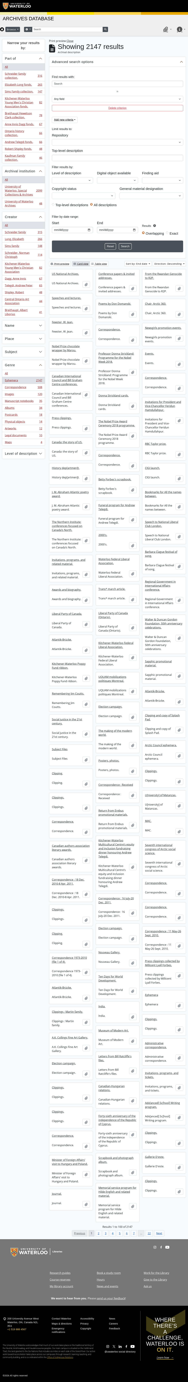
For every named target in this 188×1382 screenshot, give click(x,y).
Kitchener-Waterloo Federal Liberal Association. (115, 645)
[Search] (67, 29)
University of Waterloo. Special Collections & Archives (23, 190)
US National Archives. (65, 274)
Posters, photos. (108, 760)
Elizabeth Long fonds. (23, 85)
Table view (99, 263)
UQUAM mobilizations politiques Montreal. (112, 679)
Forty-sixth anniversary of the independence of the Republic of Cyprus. (117, 1120)
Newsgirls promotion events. (163, 328)
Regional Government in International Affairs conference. (160, 586)
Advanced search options (73, 62)
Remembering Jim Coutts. (68, 693)
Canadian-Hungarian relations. (111, 1088)
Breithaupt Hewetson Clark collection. (23, 115)
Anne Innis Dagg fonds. (23, 125)
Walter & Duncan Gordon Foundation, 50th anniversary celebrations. (163, 623)
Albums (23, 408)
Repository (60, 135)
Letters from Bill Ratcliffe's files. (115, 1058)
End (100, 223)
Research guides (60, 1273)
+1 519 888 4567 (16, 1329)
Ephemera (23, 381)
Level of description (21, 453)
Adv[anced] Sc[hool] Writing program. (162, 1105)
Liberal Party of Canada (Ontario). (113, 615)
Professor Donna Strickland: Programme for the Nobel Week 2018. (116, 358)
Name (9, 325)
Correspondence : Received (115, 785)
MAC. (148, 821)
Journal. (57, 1194)
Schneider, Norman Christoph (23, 255)
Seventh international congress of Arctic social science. (160, 849)
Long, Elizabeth (23, 240)
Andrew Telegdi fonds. (23, 142)
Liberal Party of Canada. (67, 614)
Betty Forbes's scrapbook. (114, 479)
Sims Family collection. (23, 92)
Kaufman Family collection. (23, 158)
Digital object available (114, 173)
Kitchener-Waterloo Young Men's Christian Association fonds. (23, 102)
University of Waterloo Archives (23, 203)
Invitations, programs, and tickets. (161, 1075)
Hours (101, 1279)
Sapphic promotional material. (158, 663)
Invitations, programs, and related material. (68, 562)
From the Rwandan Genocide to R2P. (163, 276)
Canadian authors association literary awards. (71, 848)
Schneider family (23, 233)
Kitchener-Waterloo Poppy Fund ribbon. (69, 666)
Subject (11, 352)
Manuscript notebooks (23, 401)
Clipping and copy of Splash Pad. (162, 717)
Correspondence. (109, 329)
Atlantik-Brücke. (62, 639)
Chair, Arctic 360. (155, 304)
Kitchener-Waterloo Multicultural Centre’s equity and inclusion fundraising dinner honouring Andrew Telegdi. (116, 848)
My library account (61, 1286)
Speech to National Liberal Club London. (161, 524)
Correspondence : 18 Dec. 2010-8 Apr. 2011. (68, 882)
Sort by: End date (137, 263)
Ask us (148, 1286)
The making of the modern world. (115, 733)
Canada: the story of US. (67, 442)
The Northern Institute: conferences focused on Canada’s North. (67, 526)
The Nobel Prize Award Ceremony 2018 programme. (116, 423)
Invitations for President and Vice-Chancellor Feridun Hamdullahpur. (163, 406)
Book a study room (109, 1273)
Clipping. (57, 773)
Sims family (23, 246)
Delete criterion (118, 108)
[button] (167, 29)
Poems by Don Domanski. (114, 304)
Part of (10, 58)
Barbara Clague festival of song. (161, 554)
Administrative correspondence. (156, 1045)
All (6, 67)
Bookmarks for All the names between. (163, 494)
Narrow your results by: (23, 45)
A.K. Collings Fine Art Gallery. (70, 1037)
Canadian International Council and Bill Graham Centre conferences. (67, 380)
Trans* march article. (111, 589)
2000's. (102, 535)
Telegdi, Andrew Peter (23, 286)
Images (23, 395)
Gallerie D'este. (154, 1157)
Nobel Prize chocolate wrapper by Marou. (66, 348)
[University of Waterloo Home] (17, 6)
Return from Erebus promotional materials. (113, 812)
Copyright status (64, 189)
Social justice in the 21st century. (67, 721)
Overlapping (155, 233)
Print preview (60, 263)
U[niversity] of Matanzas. (160, 795)
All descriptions (105, 205)
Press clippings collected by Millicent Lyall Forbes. (162, 963)
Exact (174, 233)
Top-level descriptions (71, 205)
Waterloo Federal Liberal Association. (114, 561)
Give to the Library (155, 1279)
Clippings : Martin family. (67, 1012)
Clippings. (151, 771)
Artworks (23, 429)
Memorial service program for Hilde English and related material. (117, 1192)
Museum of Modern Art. (113, 1030)
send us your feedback (111, 1298)
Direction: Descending (168, 263)
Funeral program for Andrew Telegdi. (116, 507)
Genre (10, 365)
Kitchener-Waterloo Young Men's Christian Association (23, 268)
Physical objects (23, 422)
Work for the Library (156, 1273)
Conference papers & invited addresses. (116, 276)
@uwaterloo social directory (120, 1351)
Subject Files (60, 749)
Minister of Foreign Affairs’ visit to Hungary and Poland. (70, 1162)
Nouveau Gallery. (109, 952)
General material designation (141, 189)
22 (149, 1233)
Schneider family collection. (23, 76)
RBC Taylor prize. (155, 444)
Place (9, 339)
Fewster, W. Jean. (62, 322)
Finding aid (150, 173)
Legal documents (23, 436)
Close (70, 41)
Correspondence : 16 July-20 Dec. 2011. (116, 900)
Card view (81, 263)
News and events (107, 1286)
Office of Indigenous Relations (60, 1357)
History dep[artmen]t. (65, 468)
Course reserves (60, 1279)
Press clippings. (62, 418)
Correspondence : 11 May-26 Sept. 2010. (163, 933)
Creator (11, 217)
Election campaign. (110, 707)
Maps (23, 443)
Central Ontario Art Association (23, 301)
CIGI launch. (152, 468)
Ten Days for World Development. (110, 978)
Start (55, 223)
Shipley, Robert (23, 293)
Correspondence (23, 388)
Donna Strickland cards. (113, 395)
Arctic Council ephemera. (161, 745)
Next (159, 1233)
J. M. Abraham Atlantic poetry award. (70, 494)
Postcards (23, 415)
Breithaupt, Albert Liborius (23, 312)
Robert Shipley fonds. (23, 149)
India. (101, 1006)
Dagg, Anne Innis (23, 279)
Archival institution (20, 171)
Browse (12, 29)
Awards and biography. (66, 590)
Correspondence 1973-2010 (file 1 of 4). (69, 960)
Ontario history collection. (23, 133)
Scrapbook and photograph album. (116, 1160)
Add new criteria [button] (63, 119)
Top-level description (67, 151)
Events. (149, 354)
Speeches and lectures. (66, 298)
